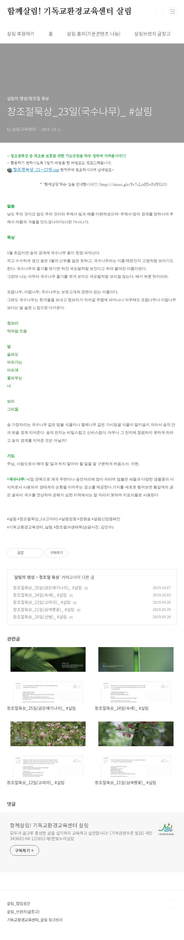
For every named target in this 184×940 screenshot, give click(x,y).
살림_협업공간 (18, 903)
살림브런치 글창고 (152, 33)
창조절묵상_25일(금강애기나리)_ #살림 (47, 587)
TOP (172, 904)
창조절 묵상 (49, 577)
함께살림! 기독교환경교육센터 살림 (69, 12)
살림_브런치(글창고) (23, 911)
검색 (159, 11)
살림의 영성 (24, 577)
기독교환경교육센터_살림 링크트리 (35, 919)
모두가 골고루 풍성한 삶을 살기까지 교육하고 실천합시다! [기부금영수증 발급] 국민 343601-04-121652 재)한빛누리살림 (81, 835)
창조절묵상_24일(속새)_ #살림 (40, 595)
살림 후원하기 (20, 33)
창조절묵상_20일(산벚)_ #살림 (40, 617)
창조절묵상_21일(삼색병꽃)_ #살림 (43, 609)
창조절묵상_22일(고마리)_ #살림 (42, 602)
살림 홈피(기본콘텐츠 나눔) (93, 33)
